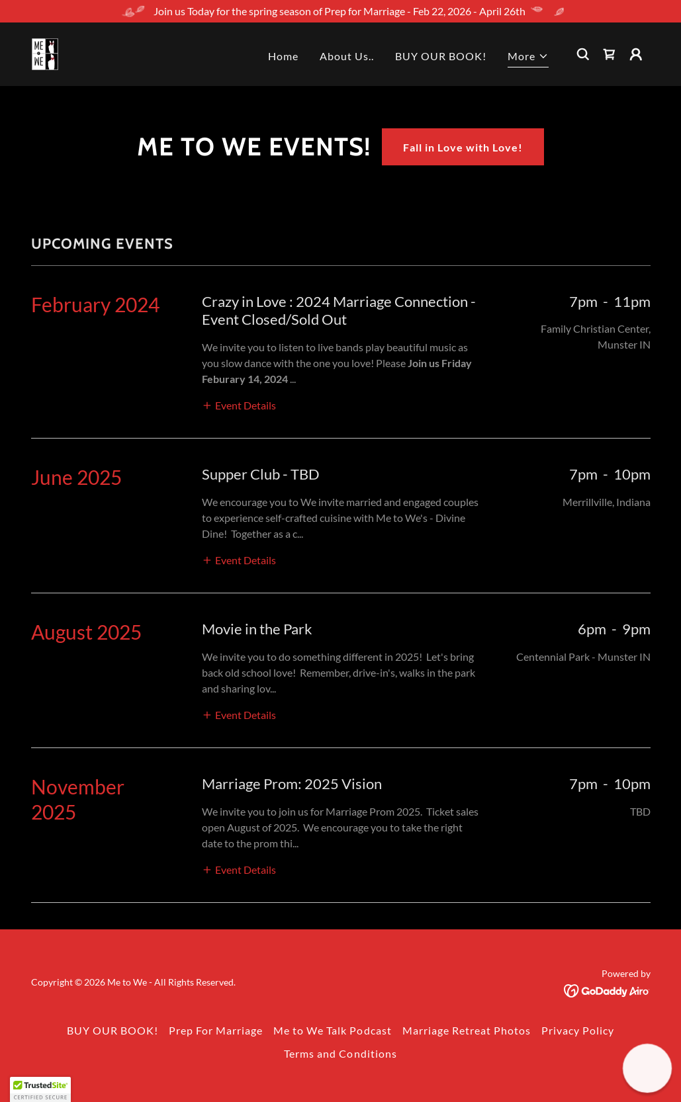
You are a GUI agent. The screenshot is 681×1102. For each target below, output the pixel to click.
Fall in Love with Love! (463, 147)
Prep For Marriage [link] (216, 1030)
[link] (45, 52)
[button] (528, 57)
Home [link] (283, 56)
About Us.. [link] (347, 56)
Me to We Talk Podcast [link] (332, 1030)
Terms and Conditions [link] (340, 1053)
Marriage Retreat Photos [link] (466, 1030)
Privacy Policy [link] (577, 1030)
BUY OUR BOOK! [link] (440, 56)
